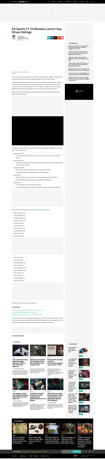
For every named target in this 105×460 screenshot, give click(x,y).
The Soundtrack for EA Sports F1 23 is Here (24, 313)
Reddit (58, 38)
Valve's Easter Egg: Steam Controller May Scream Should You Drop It (36, 441)
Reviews (60, 2)
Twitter (55, 38)
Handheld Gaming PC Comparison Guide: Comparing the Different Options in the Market (38, 397)
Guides (82, 2)
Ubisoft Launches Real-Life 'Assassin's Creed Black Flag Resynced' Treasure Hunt (38, 362)
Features (68, 2)
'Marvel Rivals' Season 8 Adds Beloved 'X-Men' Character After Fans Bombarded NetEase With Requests (78, 65)
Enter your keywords (87, 2)
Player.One (29, 2)
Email (48, 38)
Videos (75, 2)
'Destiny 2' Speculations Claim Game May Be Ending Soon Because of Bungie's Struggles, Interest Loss (78, 48)
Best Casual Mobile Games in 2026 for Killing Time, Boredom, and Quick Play (20, 441)
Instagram (89, 452)
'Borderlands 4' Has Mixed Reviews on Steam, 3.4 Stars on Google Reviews (72, 376)
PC (12, 26)
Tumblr (92, 452)
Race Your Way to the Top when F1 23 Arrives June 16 (27, 311)
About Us (14, 457)
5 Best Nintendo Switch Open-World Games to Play (72, 352)
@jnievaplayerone (23, 39)
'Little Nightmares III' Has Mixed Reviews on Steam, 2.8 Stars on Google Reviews (72, 364)
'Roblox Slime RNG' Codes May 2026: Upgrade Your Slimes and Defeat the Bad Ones (78, 59)
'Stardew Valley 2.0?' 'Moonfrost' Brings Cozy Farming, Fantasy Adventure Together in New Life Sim (78, 79)
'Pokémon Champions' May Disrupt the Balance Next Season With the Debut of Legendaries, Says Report (78, 54)
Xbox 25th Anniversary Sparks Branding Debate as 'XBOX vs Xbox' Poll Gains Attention (20, 363)
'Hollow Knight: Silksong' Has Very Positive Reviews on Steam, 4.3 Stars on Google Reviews (72, 387)
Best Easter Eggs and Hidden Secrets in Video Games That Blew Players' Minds (68, 441)
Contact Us (23, 457)
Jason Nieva (22, 37)
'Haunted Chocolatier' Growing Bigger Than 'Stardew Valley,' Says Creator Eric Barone (78, 74)
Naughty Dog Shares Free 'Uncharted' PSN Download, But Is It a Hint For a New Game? (79, 70)
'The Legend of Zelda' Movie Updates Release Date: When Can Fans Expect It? (20, 396)
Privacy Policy (45, 457)
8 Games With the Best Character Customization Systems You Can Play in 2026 (55, 362)
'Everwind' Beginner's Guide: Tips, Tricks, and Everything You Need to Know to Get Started (52, 441)
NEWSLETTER (17, 452)
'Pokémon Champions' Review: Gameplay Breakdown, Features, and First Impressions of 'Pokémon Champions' (85, 442)
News (53, 2)
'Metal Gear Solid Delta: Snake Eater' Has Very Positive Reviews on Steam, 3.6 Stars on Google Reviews (72, 399)
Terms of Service (33, 457)
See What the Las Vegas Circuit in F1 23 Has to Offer (27, 315)
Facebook (52, 38)
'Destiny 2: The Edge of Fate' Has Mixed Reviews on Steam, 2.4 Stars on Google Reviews (72, 411)
